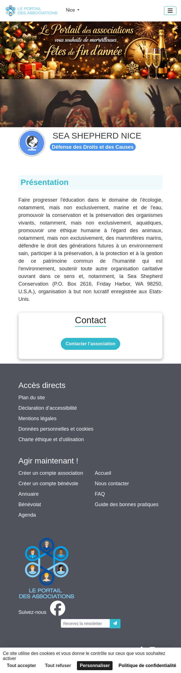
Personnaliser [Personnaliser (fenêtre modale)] (95, 665)
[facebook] (43, 612)
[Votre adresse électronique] (85, 623)
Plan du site (31, 397)
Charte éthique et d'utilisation (51, 439)
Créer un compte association (50, 473)
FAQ (100, 494)
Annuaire (28, 494)
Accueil (103, 473)
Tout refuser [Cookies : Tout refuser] (58, 665)
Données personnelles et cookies (55, 429)
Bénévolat (29, 504)
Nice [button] (71, 10)
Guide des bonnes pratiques (126, 504)
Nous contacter (112, 483)
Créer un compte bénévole (48, 483)
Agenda (27, 515)
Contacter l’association (90, 343)
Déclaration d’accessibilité (47, 408)
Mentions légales (37, 418)
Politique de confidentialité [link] (147, 665)
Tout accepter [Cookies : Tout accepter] (21, 665)
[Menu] (170, 11)
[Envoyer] (115, 623)
